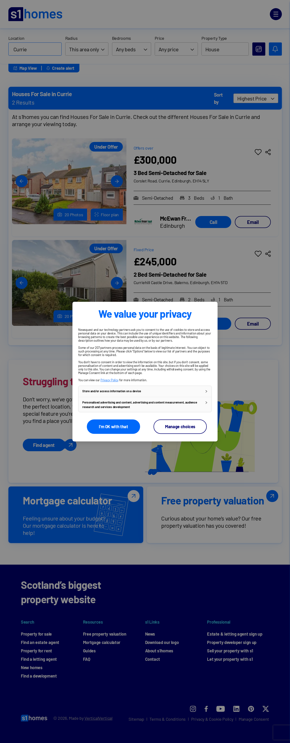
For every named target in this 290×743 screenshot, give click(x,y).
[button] (145, 391)
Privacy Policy (109, 380)
